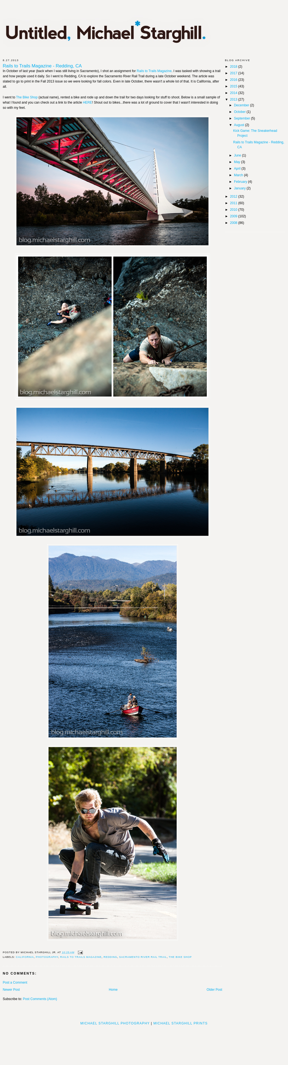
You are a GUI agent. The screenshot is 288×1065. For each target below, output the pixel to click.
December (242, 105)
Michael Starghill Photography (115, 1023)
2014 (234, 93)
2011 (234, 203)
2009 (234, 216)
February (241, 182)
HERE (87, 102)
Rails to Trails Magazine (154, 71)
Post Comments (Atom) (40, 999)
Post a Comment (15, 982)
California (25, 957)
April (237, 168)
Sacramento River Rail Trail (143, 957)
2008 (234, 223)
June (238, 155)
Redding (110, 957)
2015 (234, 86)
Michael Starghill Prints (180, 1023)
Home (113, 990)
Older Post (214, 990)
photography (47, 957)
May (237, 162)
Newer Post (11, 990)
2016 (234, 80)
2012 (234, 196)
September (242, 118)
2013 (234, 99)
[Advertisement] (144, 1043)
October (240, 112)
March (239, 175)
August (239, 125)
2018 (234, 67)
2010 (234, 210)
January (240, 188)
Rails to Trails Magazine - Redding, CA (42, 66)
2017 (234, 73)
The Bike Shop (27, 97)
